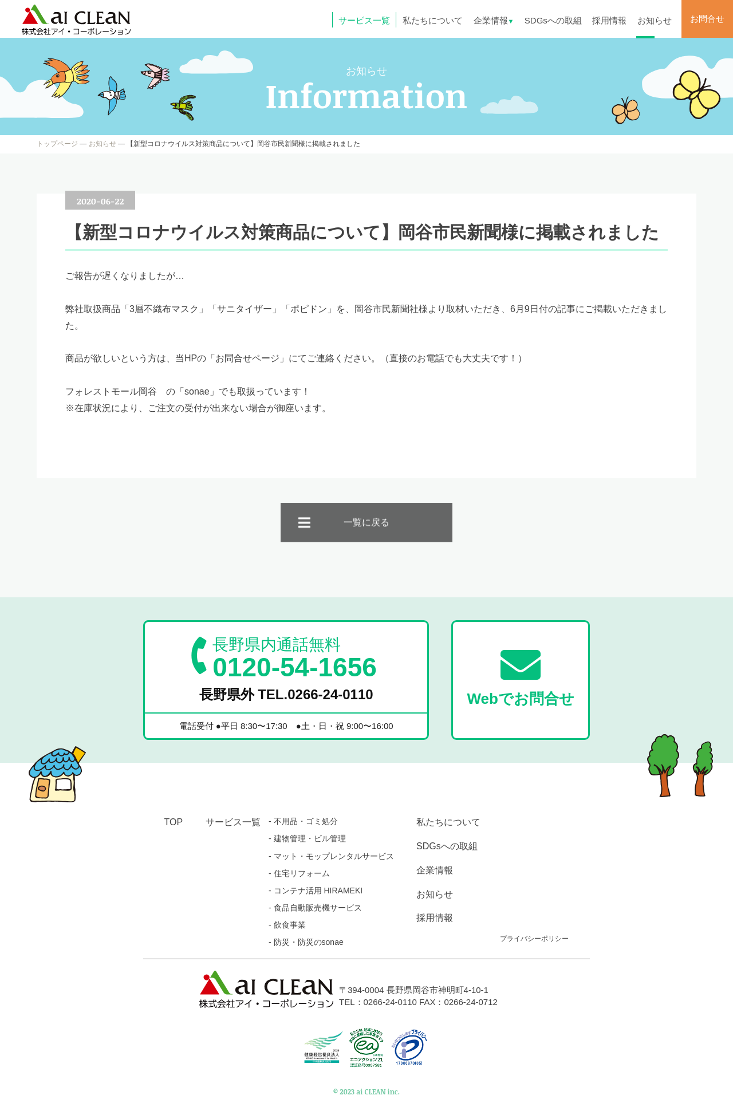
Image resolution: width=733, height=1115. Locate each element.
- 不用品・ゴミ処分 (303, 821)
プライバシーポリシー (534, 939)
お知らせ (654, 20)
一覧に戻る (366, 535)
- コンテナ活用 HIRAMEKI (315, 890)
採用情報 (609, 20)
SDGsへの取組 (553, 20)
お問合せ (707, 18)
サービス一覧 (364, 20)
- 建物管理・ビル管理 (307, 838)
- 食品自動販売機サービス (315, 907)
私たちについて (433, 20)
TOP (173, 822)
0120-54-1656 (294, 658)
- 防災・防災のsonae (306, 942)
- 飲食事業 (287, 924)
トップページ (57, 144)
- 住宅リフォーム (299, 873)
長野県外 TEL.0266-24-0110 (286, 694)
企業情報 (494, 20)
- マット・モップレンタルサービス (331, 856)
